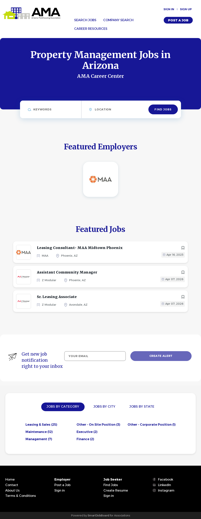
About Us (12, 490)
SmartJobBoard (98, 515)
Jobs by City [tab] (104, 406)
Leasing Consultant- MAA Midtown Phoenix (80, 247)
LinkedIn (164, 485)
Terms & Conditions (20, 496)
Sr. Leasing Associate (57, 296)
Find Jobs (163, 109)
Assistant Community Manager (67, 272)
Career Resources (90, 29)
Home (10, 479)
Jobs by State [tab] (141, 406)
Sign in (169, 9)
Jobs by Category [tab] (63, 406)
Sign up (186, 9)
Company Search (118, 20)
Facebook (165, 479)
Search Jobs (85, 20)
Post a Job (178, 20)
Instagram (166, 490)
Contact (11, 485)
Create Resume (115, 490)
